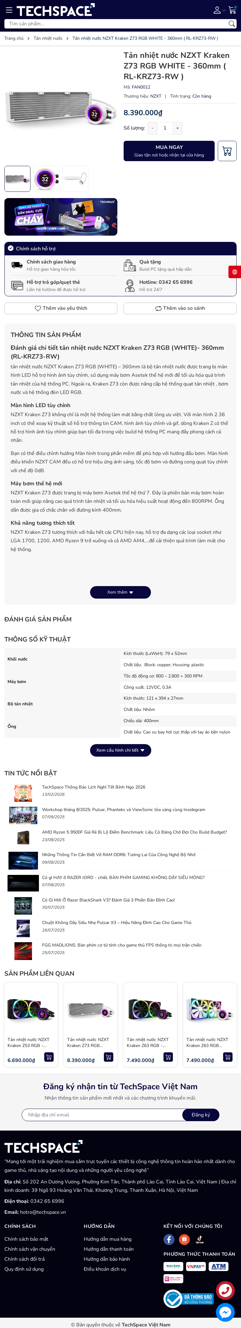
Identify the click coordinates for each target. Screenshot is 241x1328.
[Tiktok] (199, 1239)
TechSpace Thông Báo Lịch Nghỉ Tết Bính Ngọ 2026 (93, 787)
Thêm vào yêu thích (61, 308)
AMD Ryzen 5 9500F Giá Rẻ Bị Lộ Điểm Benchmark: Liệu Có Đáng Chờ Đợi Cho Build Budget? (134, 832)
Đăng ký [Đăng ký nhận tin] (201, 1114)
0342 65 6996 (176, 282)
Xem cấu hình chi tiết (120, 750)
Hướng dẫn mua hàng (107, 1239)
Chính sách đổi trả (24, 1259)
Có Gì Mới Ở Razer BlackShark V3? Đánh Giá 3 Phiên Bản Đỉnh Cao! (108, 900)
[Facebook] (168, 1239)
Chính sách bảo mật (26, 1239)
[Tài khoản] (218, 9)
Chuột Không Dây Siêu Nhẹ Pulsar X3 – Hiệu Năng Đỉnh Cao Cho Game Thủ (116, 923)
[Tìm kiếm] (232, 23)
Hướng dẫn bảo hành (107, 1259)
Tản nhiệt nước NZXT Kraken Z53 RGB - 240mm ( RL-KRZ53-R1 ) (31, 1049)
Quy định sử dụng (24, 1269)
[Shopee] (184, 1239)
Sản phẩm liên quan (39, 973)
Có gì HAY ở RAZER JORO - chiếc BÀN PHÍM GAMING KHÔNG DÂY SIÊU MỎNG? (123, 878)
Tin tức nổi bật (30, 773)
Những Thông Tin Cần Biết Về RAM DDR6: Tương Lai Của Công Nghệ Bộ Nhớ (118, 855)
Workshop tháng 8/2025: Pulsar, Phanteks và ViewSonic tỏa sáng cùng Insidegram (123, 810)
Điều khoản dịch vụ (105, 1269)
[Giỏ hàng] (232, 9)
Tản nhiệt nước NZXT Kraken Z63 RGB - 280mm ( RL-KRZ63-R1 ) (150, 1049)
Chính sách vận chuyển (29, 1249)
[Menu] (9, 9)
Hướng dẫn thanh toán (109, 1249)
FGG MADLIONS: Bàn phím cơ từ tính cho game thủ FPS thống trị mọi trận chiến (121, 945)
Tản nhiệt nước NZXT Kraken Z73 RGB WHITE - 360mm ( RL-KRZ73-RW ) (89, 1049)
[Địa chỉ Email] (120, 1115)
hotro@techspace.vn (43, 1212)
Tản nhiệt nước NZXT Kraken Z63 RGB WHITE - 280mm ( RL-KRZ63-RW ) (209, 1049)
